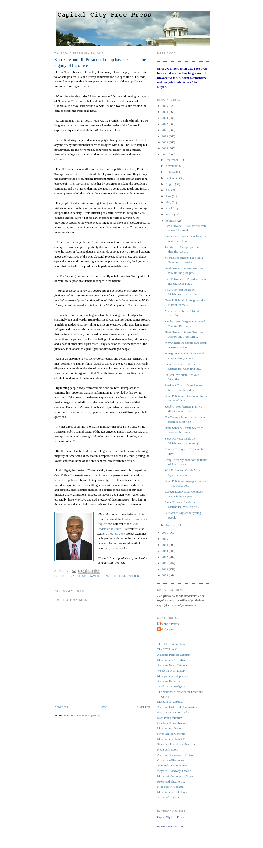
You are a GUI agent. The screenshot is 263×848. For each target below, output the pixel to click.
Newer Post (61, 706)
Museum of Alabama (170, 701)
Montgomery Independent (173, 676)
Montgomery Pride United (173, 792)
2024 (165, 112)
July (168, 190)
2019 (165, 142)
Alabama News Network (172, 665)
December (172, 159)
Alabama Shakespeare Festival (176, 755)
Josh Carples (166, 629)
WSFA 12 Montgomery (171, 670)
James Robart (100, 576)
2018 (165, 148)
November (172, 166)
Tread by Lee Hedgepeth (172, 686)
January (171, 525)
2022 (165, 124)
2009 (165, 575)
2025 (165, 105)
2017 (165, 154)
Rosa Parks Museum (169, 717)
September (172, 178)
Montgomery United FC (172, 739)
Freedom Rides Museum (172, 723)
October (171, 172)
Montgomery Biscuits (170, 728)
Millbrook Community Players (176, 776)
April (169, 208)
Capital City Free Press (170, 817)
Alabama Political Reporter (173, 654)
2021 (165, 130)
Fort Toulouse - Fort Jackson (174, 712)
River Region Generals (171, 733)
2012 (165, 557)
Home (103, 706)
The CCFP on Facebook (171, 644)
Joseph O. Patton (168, 624)
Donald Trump (77, 576)
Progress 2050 (116, 533)
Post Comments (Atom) (85, 715)
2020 (165, 136)
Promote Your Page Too (170, 826)
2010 (165, 569)
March (170, 214)
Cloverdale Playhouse (170, 760)
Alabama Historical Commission (177, 707)
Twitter (133, 576)
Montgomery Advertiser (171, 660)
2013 (165, 551)
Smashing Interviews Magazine (176, 744)
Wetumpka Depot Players (172, 765)
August (170, 184)
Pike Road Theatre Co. (171, 781)
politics (119, 576)
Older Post (143, 706)
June (169, 196)
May (169, 202)
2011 (165, 563)
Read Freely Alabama (170, 786)
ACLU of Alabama (168, 797)
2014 (165, 545)
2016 (165, 532)
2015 (165, 538)
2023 (165, 118)
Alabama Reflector (168, 681)
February (171, 220)
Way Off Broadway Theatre (174, 771)
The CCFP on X (167, 649)
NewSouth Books (167, 749)
